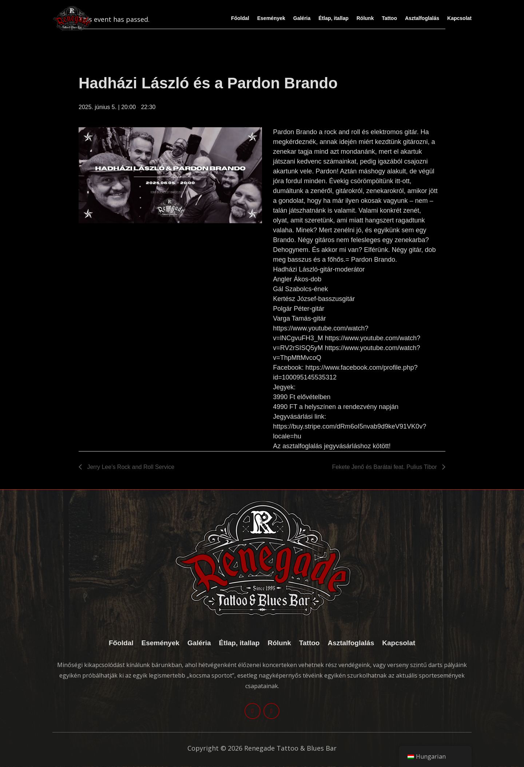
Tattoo (389, 18)
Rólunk (365, 18)
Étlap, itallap (333, 18)
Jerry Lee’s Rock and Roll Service (130, 467)
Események (271, 18)
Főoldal (240, 18)
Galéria (301, 18)
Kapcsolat (459, 18)
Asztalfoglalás (422, 18)
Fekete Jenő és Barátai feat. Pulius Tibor (385, 467)
